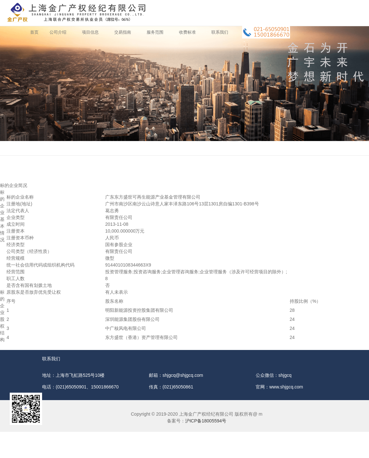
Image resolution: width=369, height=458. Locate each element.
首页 (34, 32)
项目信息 (90, 32)
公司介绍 (58, 32)
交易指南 (122, 32)
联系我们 (219, 32)
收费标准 (187, 32)
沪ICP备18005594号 (206, 420)
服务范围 (155, 32)
